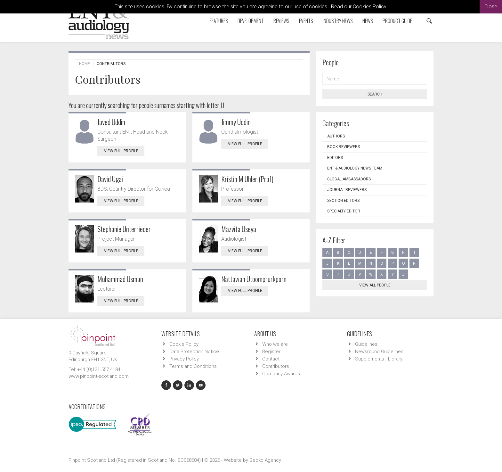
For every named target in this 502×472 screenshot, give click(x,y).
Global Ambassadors (349, 179)
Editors (335, 157)
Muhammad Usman (120, 279)
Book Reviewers (343, 147)
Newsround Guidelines (379, 351)
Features (219, 21)
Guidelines (366, 344)
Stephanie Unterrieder (124, 229)
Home (84, 64)
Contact (270, 359)
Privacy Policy (184, 359)
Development (251, 21)
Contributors (275, 366)
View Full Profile (124, 151)
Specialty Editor (343, 211)
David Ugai (110, 179)
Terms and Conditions (193, 366)
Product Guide (397, 21)
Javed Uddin (111, 122)
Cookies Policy (369, 7)
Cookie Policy (183, 344)
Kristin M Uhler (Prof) (247, 179)
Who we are (275, 344)
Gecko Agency (265, 460)
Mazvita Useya (238, 229)
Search (375, 94)
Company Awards (281, 374)
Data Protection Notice (194, 351)
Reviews (281, 21)
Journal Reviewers (347, 189)
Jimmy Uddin (236, 122)
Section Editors (343, 200)
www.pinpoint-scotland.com (99, 376)
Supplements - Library (378, 359)
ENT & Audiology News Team (354, 168)
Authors (336, 136)
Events (306, 21)
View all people (375, 285)
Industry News (338, 21)
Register (271, 351)
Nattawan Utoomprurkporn (254, 279)
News (367, 21)
